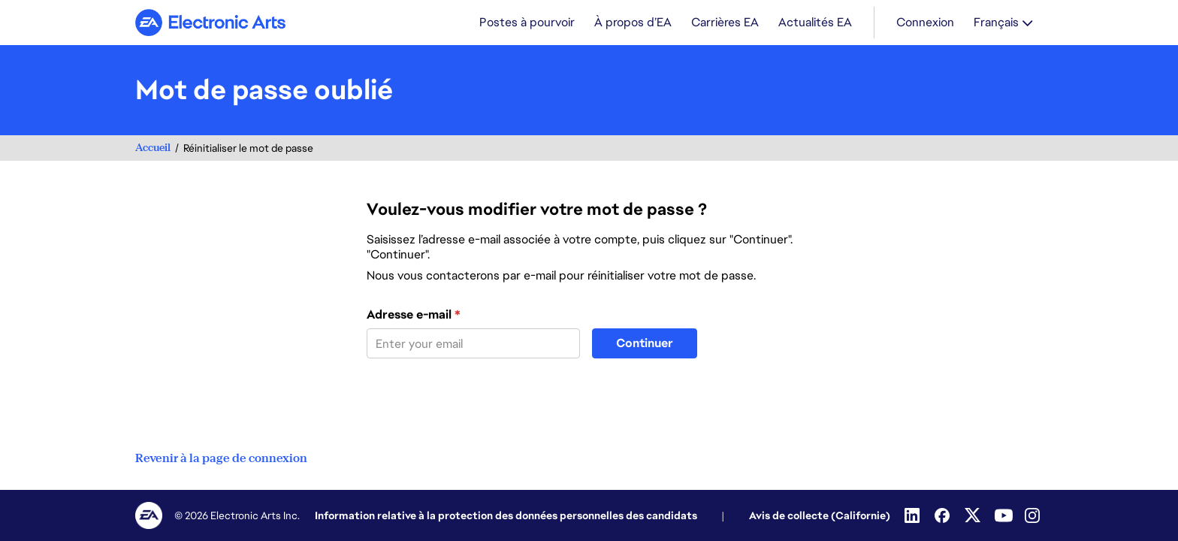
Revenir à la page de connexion (221, 458)
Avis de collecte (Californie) (819, 515)
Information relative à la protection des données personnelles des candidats (506, 515)
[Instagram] (1034, 515)
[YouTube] (1004, 515)
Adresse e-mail (414, 314)
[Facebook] (944, 515)
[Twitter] (974, 515)
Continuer (644, 343)
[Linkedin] (914, 515)
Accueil (153, 147)
